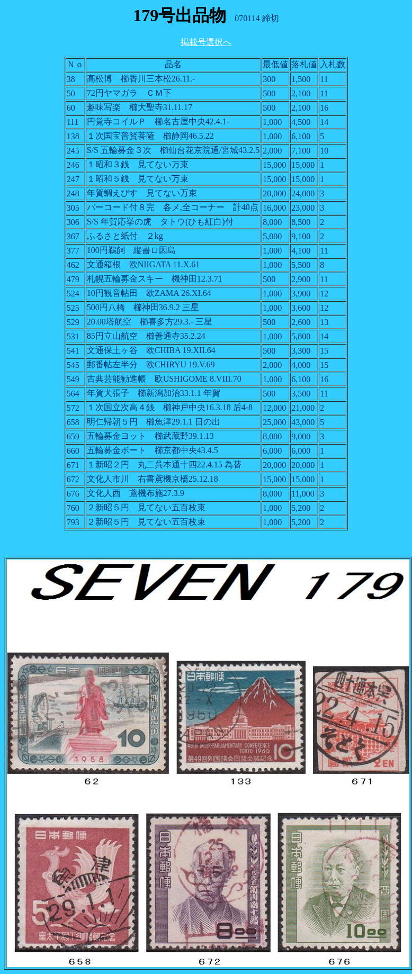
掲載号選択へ (206, 42)
